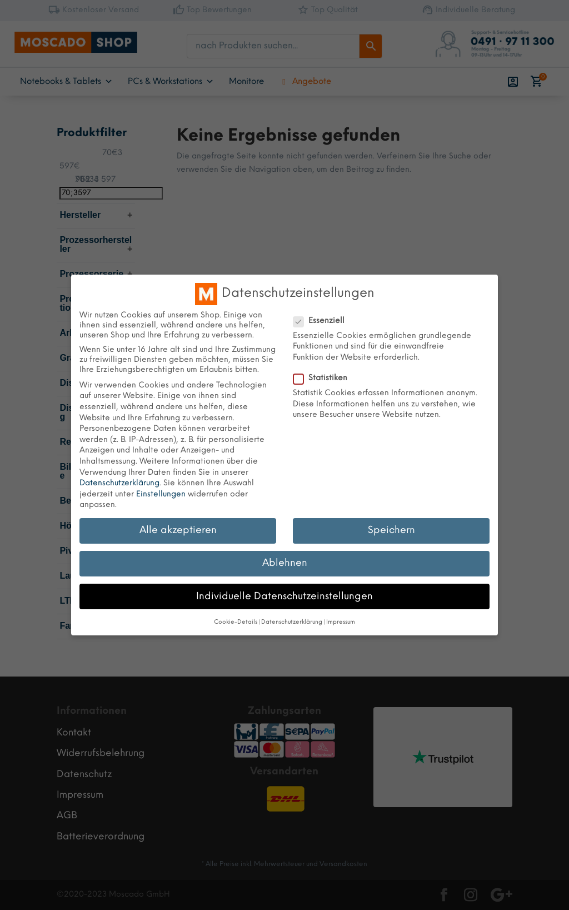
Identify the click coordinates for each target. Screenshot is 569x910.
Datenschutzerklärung (119, 483)
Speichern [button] (391, 530)
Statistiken (325, 379)
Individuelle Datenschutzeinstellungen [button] (284, 596)
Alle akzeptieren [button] (178, 530)
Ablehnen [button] (284, 563)
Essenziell (323, 321)
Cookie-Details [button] (235, 622)
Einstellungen (161, 494)
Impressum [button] (340, 622)
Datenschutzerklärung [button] (291, 622)
